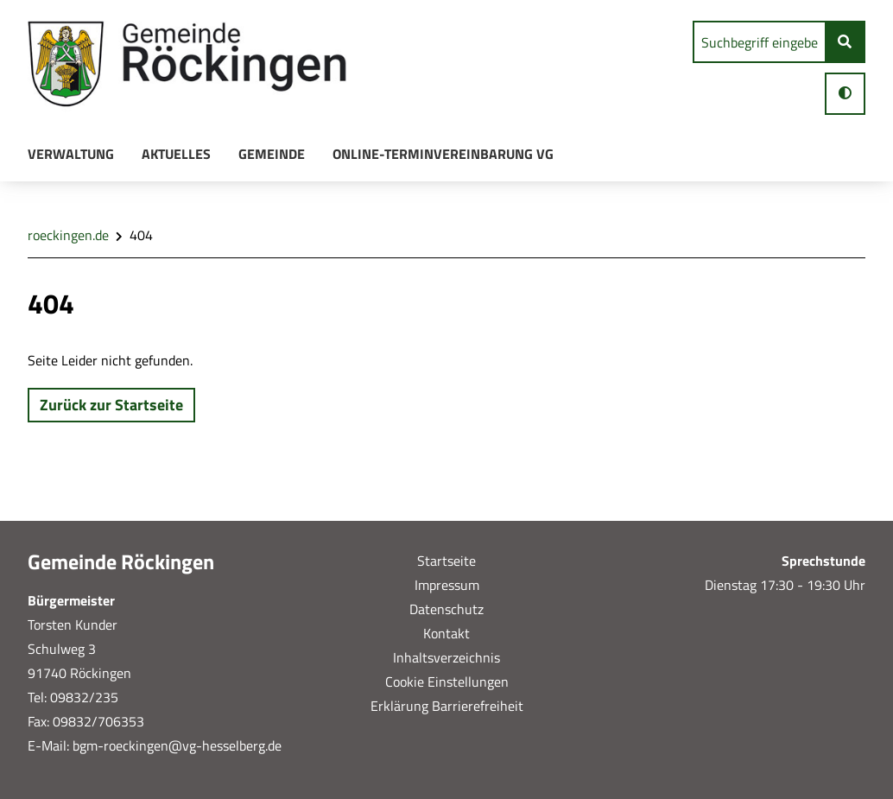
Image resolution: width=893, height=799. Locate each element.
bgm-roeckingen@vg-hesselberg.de (175, 745)
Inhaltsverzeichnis (446, 657)
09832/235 (84, 697)
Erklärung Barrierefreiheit (446, 705)
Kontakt (446, 633)
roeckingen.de (68, 235)
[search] (759, 41)
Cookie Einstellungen (447, 681)
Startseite (446, 560)
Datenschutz (446, 609)
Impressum (447, 584)
